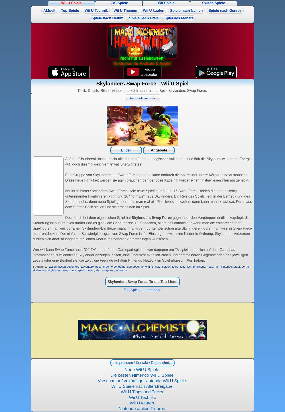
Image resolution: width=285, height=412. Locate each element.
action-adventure (68, 266)
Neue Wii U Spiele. (142, 369)
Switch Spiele (213, 3)
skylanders (39, 270)
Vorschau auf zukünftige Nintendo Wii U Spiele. (142, 380)
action (53, 266)
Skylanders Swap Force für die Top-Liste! (142, 282)
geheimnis (146, 266)
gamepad (133, 266)
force (113, 266)
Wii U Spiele (71, 3)
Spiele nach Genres (225, 10)
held (157, 266)
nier (217, 266)
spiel (80, 270)
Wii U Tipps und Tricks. (142, 392)
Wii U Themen (125, 10)
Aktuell (49, 10)
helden (166, 266)
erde (106, 266)
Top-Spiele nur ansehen (142, 290)
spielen (89, 270)
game (121, 266)
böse (98, 266)
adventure (87, 266)
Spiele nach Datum (107, 18)
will (112, 270)
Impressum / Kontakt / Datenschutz (142, 363)
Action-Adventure (142, 98)
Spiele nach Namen (186, 10)
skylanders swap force (62, 270)
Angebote (159, 150)
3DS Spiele (119, 3)
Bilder (126, 150)
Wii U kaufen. (142, 403)
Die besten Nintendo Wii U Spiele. (142, 375)
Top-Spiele (70, 10)
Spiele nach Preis (144, 18)
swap (105, 270)
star (98, 270)
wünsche (121, 270)
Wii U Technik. (142, 397)
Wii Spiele (166, 3)
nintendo (226, 266)
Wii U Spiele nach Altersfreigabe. (142, 386)
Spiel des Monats (178, 18)
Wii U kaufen (153, 10)
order (237, 266)
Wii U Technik (96, 10)
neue (210, 266)
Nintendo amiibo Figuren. (142, 408)
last (189, 266)
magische (199, 266)
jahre (175, 266)
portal (245, 266)
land (182, 266)
